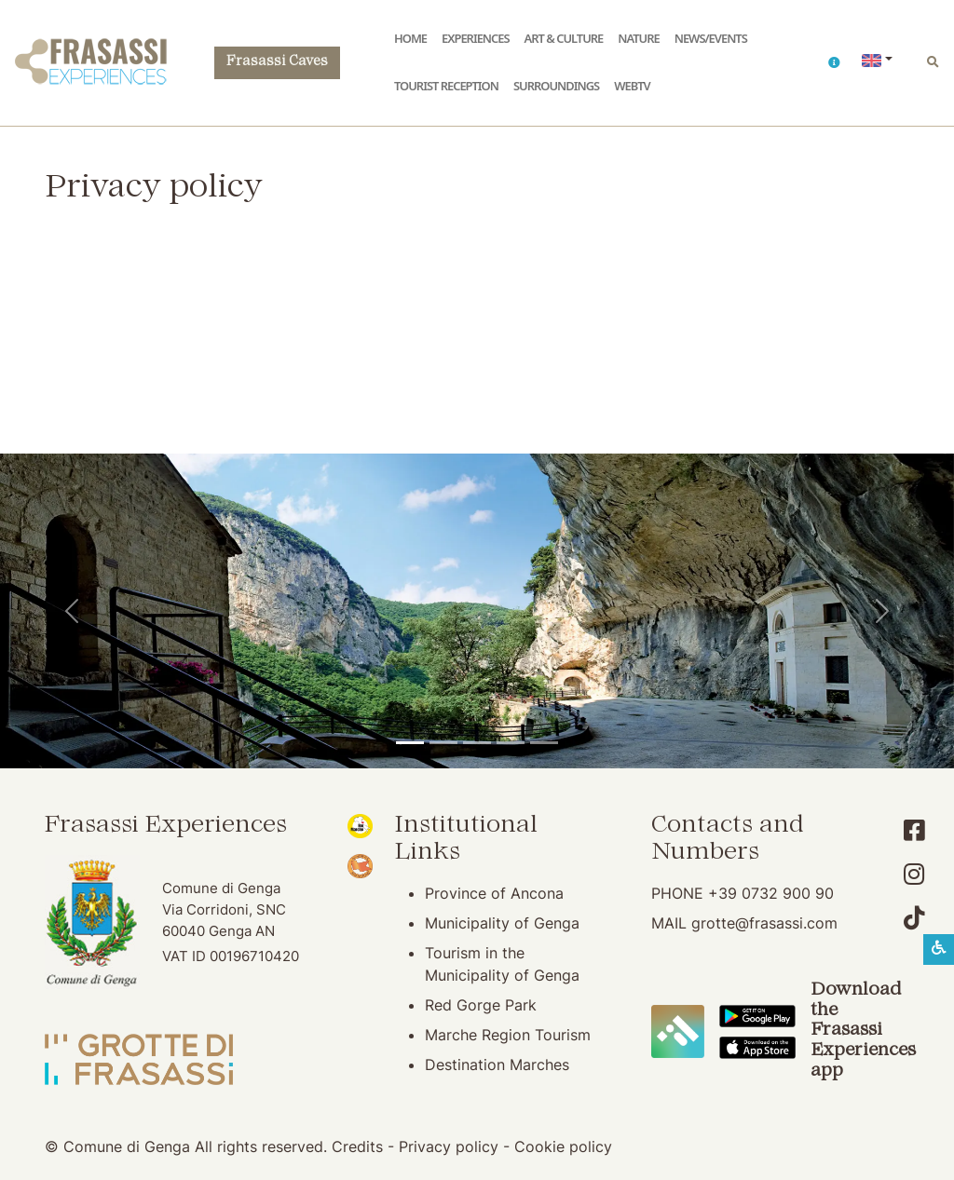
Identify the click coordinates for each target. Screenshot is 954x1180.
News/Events (711, 38)
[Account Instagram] (914, 874)
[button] (833, 63)
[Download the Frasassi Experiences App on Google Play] (757, 1015)
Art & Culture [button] (564, 38)
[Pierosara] (477, 742)
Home (410, 38)
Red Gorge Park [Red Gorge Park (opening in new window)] (481, 1005)
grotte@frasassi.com (764, 923)
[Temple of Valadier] (410, 742)
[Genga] (544, 742)
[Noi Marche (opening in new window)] (360, 824)
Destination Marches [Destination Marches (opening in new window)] (497, 1064)
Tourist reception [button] (446, 85)
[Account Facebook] (914, 830)
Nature (638, 38)
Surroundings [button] (556, 85)
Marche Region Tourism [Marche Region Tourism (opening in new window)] (508, 1034)
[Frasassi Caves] (443, 742)
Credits (357, 1146)
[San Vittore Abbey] (511, 742)
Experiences (476, 38)
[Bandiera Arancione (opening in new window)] (360, 864)
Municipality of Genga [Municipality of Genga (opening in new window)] (502, 923)
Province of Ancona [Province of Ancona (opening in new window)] (494, 893)
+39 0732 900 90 (771, 893)
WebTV (631, 85)
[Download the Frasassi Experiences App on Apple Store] (757, 1046)
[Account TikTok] (914, 917)
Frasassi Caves (277, 62)
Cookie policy (563, 1146)
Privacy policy (448, 1146)
